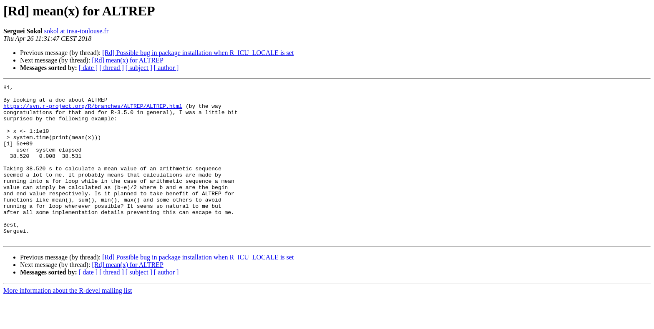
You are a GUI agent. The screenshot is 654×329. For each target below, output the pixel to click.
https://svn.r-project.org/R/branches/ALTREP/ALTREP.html (92, 111)
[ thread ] (111, 67)
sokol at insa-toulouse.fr (76, 31)
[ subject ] (139, 67)
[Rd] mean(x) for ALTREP (127, 60)
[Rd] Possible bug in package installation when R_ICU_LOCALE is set (198, 52)
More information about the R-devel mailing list (67, 321)
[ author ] (166, 67)
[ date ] (88, 67)
